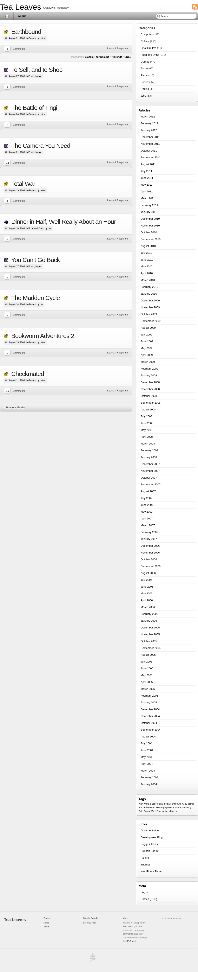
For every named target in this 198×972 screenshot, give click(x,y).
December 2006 (150, 545)
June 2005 (147, 668)
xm (175, 811)
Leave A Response (117, 48)
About (22, 16)
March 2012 (148, 116)
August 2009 (148, 327)
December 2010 (150, 218)
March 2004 (148, 770)
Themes (145, 864)
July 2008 (146, 416)
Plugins (145, 857)
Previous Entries (16, 407)
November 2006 (150, 552)
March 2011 (148, 198)
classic (89, 57)
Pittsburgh (161, 807)
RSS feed (131, 941)
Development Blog (152, 837)
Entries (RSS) (149, 899)
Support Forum (150, 850)
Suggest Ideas (149, 844)
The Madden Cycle (34, 297)
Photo (31, 76)
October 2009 (149, 314)
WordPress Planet (151, 871)
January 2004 (149, 784)
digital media (163, 803)
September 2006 (150, 566)
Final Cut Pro (148, 48)
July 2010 (146, 252)
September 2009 (150, 320)
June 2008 (147, 423)
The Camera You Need (39, 145)
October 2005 (149, 641)
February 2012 (149, 123)
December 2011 (150, 137)
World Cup (156, 811)
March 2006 (148, 607)
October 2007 (149, 477)
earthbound (102, 57)
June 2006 (147, 586)
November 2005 (150, 634)
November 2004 (150, 716)
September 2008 (150, 402)
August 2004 (148, 736)
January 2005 (149, 702)
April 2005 (147, 682)
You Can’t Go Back (34, 259)
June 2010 (147, 259)
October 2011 (149, 150)
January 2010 (149, 293)
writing (165, 811)
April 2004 (147, 763)
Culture (145, 41)
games (191, 803)
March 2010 (148, 280)
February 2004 (149, 777)
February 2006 (149, 613)
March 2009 (148, 361)
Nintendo (117, 57)
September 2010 (150, 239)
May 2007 (146, 511)
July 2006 (146, 579)
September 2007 (150, 484)
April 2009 (147, 355)
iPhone (142, 807)
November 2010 (150, 225)
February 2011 (149, 205)
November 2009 (150, 307)
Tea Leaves (20, 6)
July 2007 (146, 498)
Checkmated (26, 373)
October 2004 (149, 722)
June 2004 (147, 750)
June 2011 (147, 177)
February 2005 (149, 695)
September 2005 (150, 648)
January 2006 (149, 620)
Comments (19, 48)
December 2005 (150, 627)
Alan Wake (144, 803)
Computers (147, 34)
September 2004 (150, 729)
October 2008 (149, 395)
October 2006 (149, 559)
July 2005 (146, 661)
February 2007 (149, 532)
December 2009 (150, 300)
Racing (145, 88)
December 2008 (150, 382)
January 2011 (149, 211)
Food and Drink (36, 228)
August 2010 (148, 246)
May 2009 (146, 348)
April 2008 (147, 436)
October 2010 (149, 232)
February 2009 (149, 368)
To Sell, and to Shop (35, 69)
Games (32, 38)
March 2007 (148, 525)
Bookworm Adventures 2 (41, 335)
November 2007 (150, 470)
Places (145, 75)
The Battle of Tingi (32, 107)
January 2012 (149, 130)
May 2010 (146, 266)
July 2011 (146, 171)
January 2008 (149, 457)
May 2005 (146, 675)
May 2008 (146, 429)
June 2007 (147, 504)
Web (143, 95)
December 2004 (150, 709)
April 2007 (147, 518)
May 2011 (146, 184)
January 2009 (149, 375)
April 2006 (147, 600)
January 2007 (149, 539)
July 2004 (146, 743)
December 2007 (150, 464)
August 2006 (148, 573)
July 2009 (146, 334)
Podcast (145, 82)
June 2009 (147, 341)
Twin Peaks (144, 811)
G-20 (184, 803)
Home (7, 16)
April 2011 (147, 191)
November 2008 (150, 389)
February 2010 (149, 286)
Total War (21, 183)
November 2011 (150, 143)
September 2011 (150, 157)
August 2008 (148, 409)
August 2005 (148, 654)
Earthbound (24, 31)
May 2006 (146, 593)
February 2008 (149, 450)
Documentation (150, 830)
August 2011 (148, 164)
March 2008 (148, 443)
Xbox (171, 811)
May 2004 (146, 757)
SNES (128, 57)
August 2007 (148, 491)
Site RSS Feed (89, 923)
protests (170, 807)
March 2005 (148, 688)
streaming (186, 807)
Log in (144, 892)
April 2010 (147, 273)
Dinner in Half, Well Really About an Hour (62, 221)
